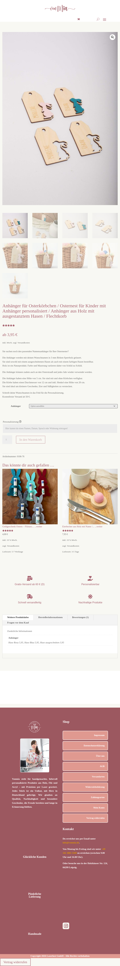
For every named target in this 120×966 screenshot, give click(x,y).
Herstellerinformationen (50, 617)
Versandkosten (24, 342)
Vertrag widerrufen (95, 818)
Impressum (99, 735)
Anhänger (16, 406)
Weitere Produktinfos (18, 617)
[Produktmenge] (7, 439)
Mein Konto (99, 808)
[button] (112, 37)
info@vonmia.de (71, 842)
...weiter (38, 526)
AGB (102, 766)
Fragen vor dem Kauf (18, 622)
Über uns (100, 756)
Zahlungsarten (98, 797)
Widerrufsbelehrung (95, 787)
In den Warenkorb (30, 439)
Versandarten (98, 776)
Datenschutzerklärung (94, 745)
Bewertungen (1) (80, 617)
